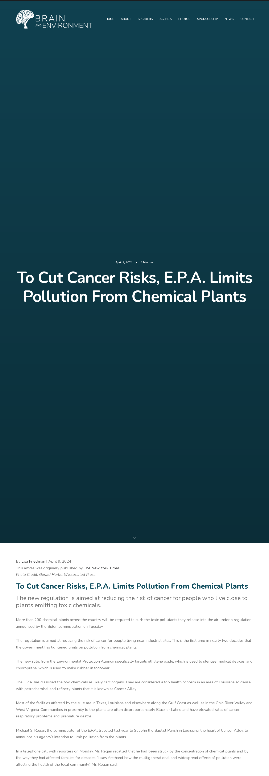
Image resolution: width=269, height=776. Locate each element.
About (126, 19)
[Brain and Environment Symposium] (54, 19)
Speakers (145, 19)
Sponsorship (207, 19)
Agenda (166, 19)
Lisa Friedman (33, 124)
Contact (247, 19)
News (229, 19)
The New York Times (102, 130)
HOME (110, 19)
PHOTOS (184, 19)
